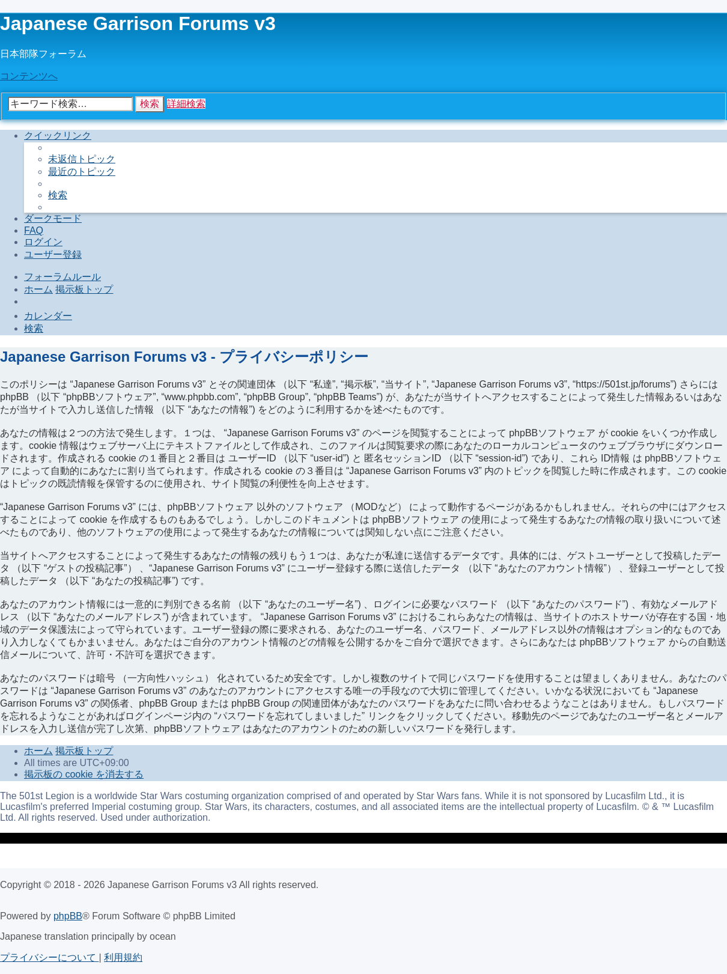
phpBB (67, 916)
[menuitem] (81, 159)
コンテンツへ (29, 76)
